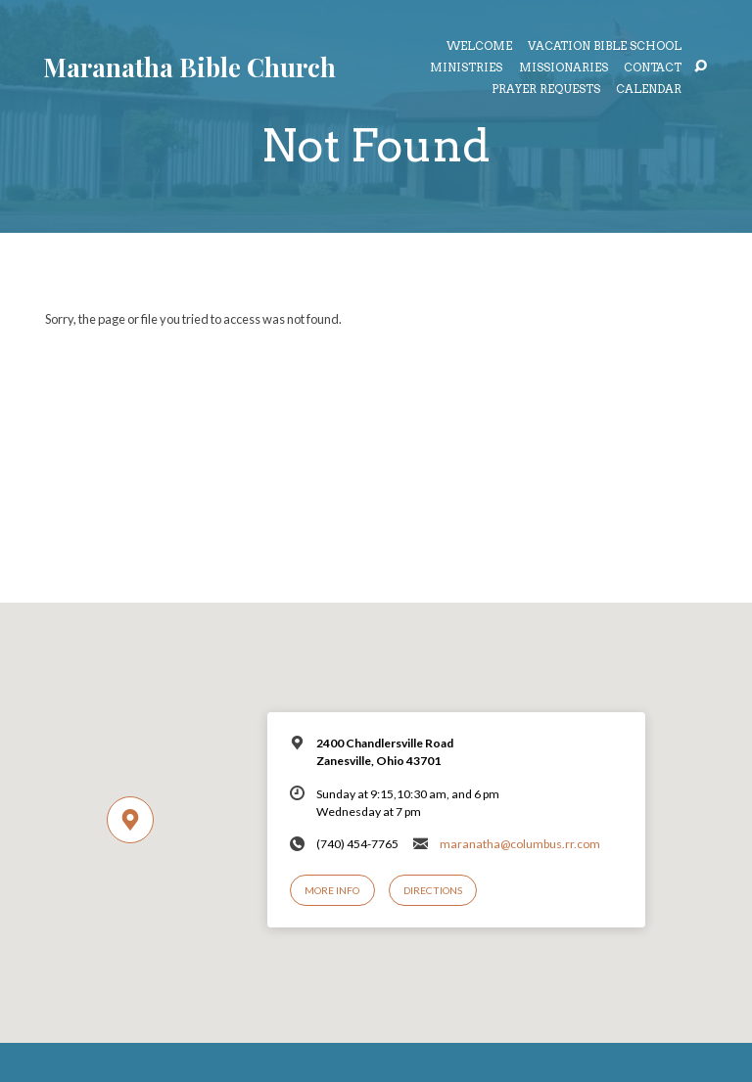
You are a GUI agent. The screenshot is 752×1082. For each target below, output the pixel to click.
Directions (432, 890)
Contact (653, 68)
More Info (332, 890)
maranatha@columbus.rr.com (520, 843)
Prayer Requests (546, 90)
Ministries (466, 68)
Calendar (649, 90)
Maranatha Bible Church (189, 66)
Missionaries (563, 68)
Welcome (479, 47)
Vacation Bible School (605, 47)
